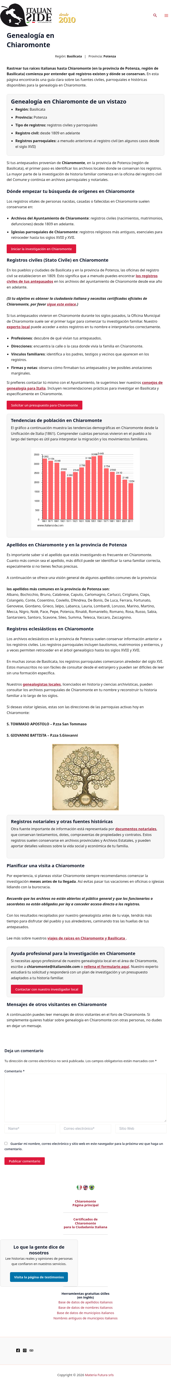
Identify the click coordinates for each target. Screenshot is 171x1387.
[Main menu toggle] (166, 15)
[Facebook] (18, 1350)
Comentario (14, 1071)
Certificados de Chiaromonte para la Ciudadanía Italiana (85, 1223)
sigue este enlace (61, 304)
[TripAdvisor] (31, 1350)
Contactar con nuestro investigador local (46, 989)
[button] (155, 15)
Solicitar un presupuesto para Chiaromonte (44, 405)
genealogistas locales (42, 684)
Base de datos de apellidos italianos (85, 1302)
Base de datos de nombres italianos (85, 1307)
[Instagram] (25, 1350)
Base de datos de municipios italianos (85, 1312)
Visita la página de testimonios (39, 1277)
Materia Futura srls (99, 1375)
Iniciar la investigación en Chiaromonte (41, 249)
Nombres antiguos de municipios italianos (85, 1318)
